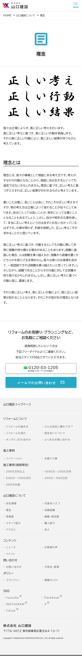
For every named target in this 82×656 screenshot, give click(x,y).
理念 (8, 510)
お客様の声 (51, 547)
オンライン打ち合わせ (18, 439)
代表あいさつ (52, 503)
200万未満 (13, 484)
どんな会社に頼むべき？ (58, 426)
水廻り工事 (50, 458)
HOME (7, 15)
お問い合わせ (14, 567)
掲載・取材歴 (51, 516)
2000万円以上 (15, 471)
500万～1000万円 (18, 478)
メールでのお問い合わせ (36, 382)
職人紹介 (49, 523)
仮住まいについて (54, 433)
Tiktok (11, 611)
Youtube (12, 598)
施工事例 (9, 450)
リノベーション (14, 458)
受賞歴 (10, 516)
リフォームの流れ (16, 433)
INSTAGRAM (15, 604)
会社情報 (11, 503)
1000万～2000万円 (57, 471)
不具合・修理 (51, 567)
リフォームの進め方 (17, 426)
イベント (10, 554)
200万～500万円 (55, 478)
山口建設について (25, 15)
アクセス (11, 529)
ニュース (11, 547)
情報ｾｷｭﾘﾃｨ (51, 580)
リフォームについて (15, 418)
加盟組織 (49, 510)
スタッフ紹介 (13, 523)
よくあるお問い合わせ (57, 439)
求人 (47, 529)
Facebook (51, 598)
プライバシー (13, 580)
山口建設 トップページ (17, 404)
